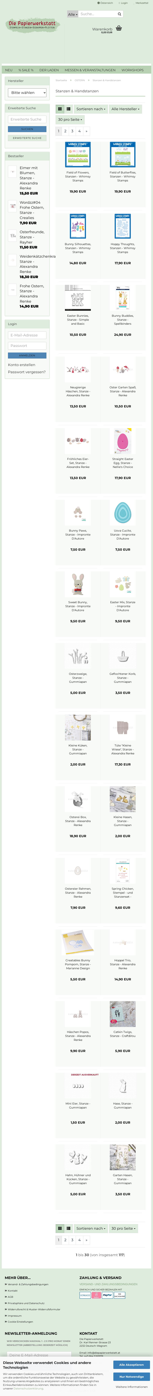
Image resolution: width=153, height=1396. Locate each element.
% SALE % (26, 70)
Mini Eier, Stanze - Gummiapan (78, 1105)
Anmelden (27, 355)
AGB (10, 1296)
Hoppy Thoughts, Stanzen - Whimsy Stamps (122, 248)
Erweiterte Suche (27, 137)
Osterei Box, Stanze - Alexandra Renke (78, 821)
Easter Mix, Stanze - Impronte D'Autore (122, 606)
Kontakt (13, 1290)
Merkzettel (141, 2)
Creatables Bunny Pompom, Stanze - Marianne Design (78, 964)
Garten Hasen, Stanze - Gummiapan (122, 1179)
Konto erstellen (21, 365)
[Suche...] (72, 14)
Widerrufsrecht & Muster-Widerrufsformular (34, 1309)
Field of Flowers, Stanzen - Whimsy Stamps (78, 176)
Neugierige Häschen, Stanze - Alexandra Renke (78, 391)
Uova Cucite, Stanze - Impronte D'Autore (122, 534)
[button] (105, 3)
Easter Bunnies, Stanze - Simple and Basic (78, 319)
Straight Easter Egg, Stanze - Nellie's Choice (122, 463)
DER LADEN (49, 70)
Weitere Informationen (132, 1387)
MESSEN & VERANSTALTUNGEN (90, 70)
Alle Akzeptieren (131, 1365)
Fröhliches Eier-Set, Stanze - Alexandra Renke (78, 463)
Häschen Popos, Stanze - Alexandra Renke (78, 1036)
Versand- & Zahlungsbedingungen (28, 1284)
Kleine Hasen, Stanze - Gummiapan (123, 821)
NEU (9, 70)
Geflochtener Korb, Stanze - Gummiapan (123, 678)
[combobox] (91, 109)
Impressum (15, 1315)
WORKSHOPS (133, 70)
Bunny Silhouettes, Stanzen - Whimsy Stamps (78, 248)
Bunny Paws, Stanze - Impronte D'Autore (77, 534)
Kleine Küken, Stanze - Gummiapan (78, 749)
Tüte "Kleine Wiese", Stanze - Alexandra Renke (122, 749)
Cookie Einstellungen (20, 1321)
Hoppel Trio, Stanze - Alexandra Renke (122, 964)
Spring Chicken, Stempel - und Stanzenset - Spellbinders (123, 893)
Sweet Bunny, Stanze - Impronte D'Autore (77, 606)
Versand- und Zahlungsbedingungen (108, 1284)
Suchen (27, 129)
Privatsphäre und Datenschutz (26, 1303)
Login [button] (123, 2)
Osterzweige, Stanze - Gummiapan (78, 678)
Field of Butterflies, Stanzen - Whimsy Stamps (123, 176)
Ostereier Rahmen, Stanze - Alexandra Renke (78, 892)
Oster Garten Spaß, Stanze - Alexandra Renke (123, 391)
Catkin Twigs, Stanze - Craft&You (122, 1034)
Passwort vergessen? (27, 372)
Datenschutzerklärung (28, 1388)
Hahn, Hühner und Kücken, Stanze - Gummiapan (78, 1179)
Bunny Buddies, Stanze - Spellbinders (123, 319)
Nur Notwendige (132, 1376)
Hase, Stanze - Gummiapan (122, 1105)
